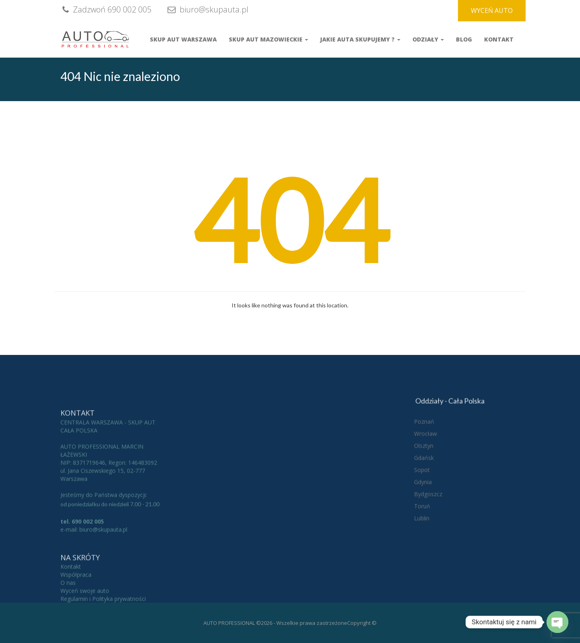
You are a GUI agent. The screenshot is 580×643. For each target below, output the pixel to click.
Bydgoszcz (428, 543)
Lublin (421, 567)
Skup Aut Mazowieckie (268, 39)
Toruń (422, 555)
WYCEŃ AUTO (492, 10)
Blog (464, 39)
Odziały (428, 39)
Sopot (422, 519)
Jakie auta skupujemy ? (360, 39)
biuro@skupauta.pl (207, 9)
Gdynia (423, 531)
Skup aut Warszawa (183, 39)
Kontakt (499, 39)
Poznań (424, 470)
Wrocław (425, 482)
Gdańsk (424, 506)
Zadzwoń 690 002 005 (105, 9)
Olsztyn (423, 494)
